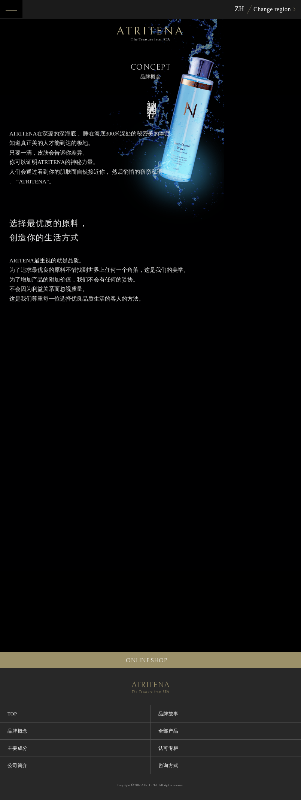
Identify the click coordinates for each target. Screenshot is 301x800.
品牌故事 (168, 714)
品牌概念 (17, 731)
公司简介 (17, 765)
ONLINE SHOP (146, 660)
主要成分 (17, 748)
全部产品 (168, 731)
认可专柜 (168, 748)
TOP (12, 714)
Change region (272, 9)
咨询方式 (168, 765)
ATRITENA (150, 33)
